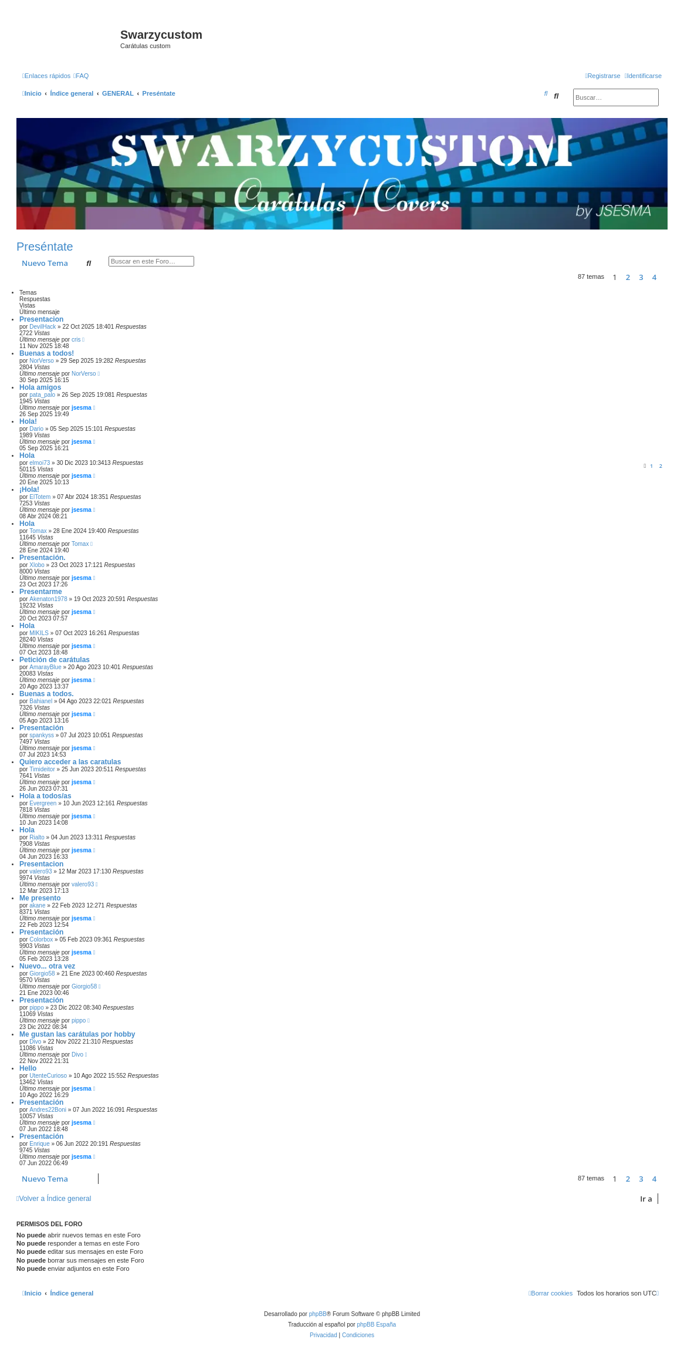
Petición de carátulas (54, 660)
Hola (27, 455)
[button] (665, 277)
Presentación (41, 728)
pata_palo (42, 395)
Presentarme (40, 592)
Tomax (37, 531)
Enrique (39, 1144)
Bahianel (40, 701)
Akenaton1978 (48, 599)
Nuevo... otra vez (47, 966)
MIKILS (39, 633)
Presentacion (41, 319)
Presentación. (42, 558)
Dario (36, 429)
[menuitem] (81, 76)
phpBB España (376, 1324)
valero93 (40, 871)
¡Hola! (29, 489)
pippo (36, 1007)
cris (76, 339)
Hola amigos (40, 387)
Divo (35, 1041)
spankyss (41, 735)
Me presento (40, 898)
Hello (27, 1068)
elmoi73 (39, 463)
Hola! (28, 421)
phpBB (318, 1314)
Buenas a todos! (46, 353)
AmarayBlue (45, 667)
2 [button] (628, 277)
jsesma (82, 407)
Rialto (37, 837)
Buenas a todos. (46, 694)
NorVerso (41, 360)
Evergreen (42, 803)
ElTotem (39, 497)
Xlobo (37, 565)
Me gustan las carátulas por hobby (77, 1034)
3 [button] (641, 277)
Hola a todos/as (45, 796)
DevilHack (42, 326)
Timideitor (42, 769)
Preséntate (44, 246)
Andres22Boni (47, 1109)
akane (37, 905)
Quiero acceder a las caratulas (70, 762)
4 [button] (654, 277)
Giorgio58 (42, 973)
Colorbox (41, 939)
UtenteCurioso (48, 1075)
